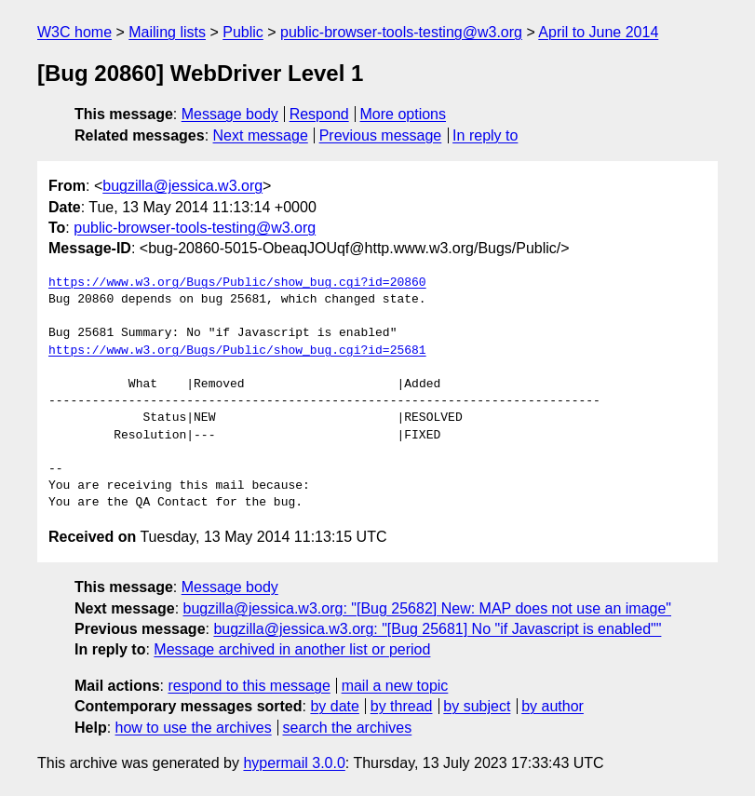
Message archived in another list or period (292, 649)
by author (552, 706)
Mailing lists (167, 32)
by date (334, 706)
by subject (476, 706)
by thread (402, 706)
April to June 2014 (598, 32)
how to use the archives (193, 727)
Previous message (380, 135)
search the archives (347, 727)
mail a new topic (395, 686)
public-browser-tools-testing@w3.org (401, 32)
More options (403, 114)
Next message (260, 135)
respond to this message (249, 686)
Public (242, 32)
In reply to (485, 135)
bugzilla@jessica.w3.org (182, 186)
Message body (230, 114)
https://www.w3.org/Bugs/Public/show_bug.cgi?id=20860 (237, 283)
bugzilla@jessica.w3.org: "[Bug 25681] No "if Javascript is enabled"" (437, 629)
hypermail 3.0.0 (293, 763)
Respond (319, 114)
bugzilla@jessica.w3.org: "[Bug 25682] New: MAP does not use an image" (427, 608)
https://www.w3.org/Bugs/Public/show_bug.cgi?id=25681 (237, 351)
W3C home (74, 32)
